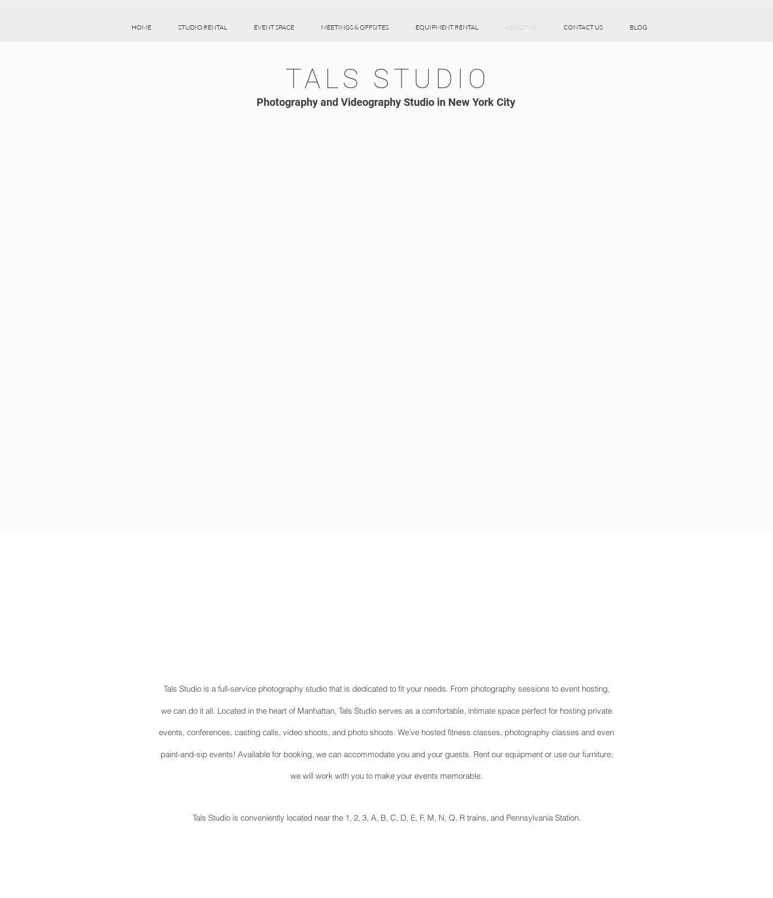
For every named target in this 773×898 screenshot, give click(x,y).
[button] (202, 27)
